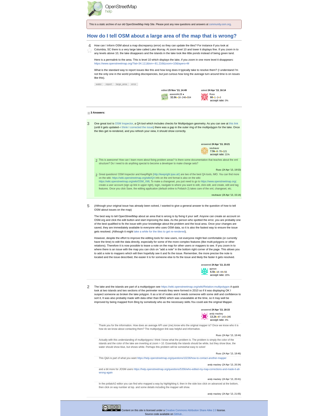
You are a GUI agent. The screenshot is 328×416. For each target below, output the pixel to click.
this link (233, 123)
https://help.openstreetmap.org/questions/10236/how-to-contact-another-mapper (182, 358)
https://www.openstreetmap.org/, (219, 181)
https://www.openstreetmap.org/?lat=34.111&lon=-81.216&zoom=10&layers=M (141, 63)
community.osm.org (220, 24)
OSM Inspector (124, 123)
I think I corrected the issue (137, 127)
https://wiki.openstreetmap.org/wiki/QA (133, 177)
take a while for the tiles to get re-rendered (159, 231)
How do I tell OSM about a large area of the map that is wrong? (162, 36)
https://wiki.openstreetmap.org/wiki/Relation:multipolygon (195, 286)
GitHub (178, 414)
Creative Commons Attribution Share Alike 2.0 (190, 410)
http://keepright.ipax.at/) (167, 174)
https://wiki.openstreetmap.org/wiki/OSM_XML (124, 181)
